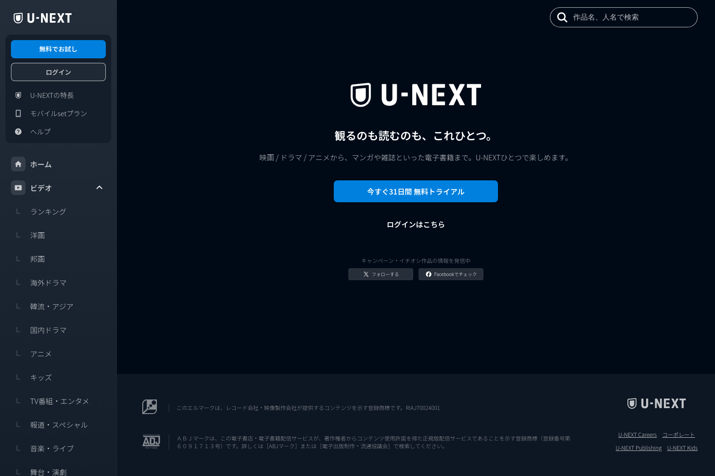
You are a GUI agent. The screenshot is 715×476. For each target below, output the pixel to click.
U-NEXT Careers (637, 434)
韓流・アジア (42, 306)
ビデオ (57, 187)
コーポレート (678, 434)
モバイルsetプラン (49, 113)
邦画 (28, 258)
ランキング (39, 211)
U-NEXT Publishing (639, 447)
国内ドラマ (39, 329)
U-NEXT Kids (682, 447)
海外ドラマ (39, 282)
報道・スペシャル (49, 424)
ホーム (31, 164)
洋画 (28, 235)
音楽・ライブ (42, 448)
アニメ (31, 353)
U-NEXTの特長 (42, 95)
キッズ (31, 377)
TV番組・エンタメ (50, 401)
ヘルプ (31, 131)
